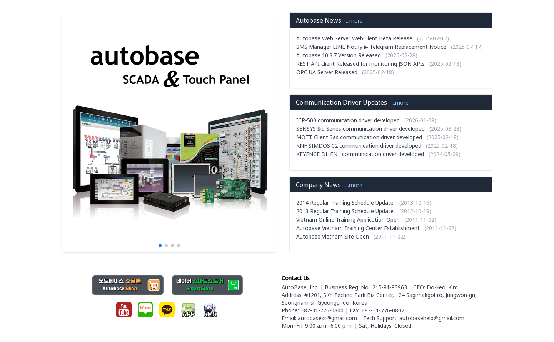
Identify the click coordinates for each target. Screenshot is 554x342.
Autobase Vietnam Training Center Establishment (358, 228)
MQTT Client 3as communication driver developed (359, 137)
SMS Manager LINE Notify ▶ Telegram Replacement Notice (371, 46)
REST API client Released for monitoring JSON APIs (360, 63)
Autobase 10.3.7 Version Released (338, 55)
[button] (160, 245)
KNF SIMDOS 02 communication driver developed (358, 145)
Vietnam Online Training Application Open (348, 219)
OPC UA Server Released (326, 72)
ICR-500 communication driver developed (348, 120)
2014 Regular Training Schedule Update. (345, 202)
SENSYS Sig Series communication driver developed (360, 128)
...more (354, 20)
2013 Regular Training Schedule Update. (345, 211)
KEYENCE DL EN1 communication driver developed (360, 154)
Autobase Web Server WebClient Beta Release (354, 38)
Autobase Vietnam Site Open (332, 236)
